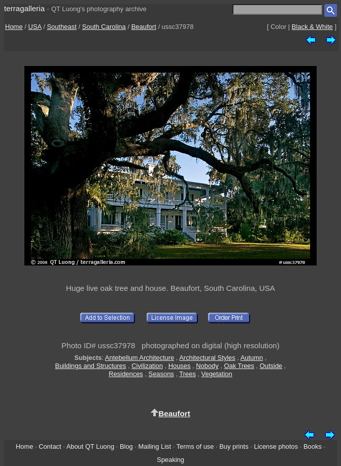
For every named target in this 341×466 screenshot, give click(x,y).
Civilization (147, 366)
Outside (271, 366)
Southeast (62, 26)
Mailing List (155, 446)
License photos (276, 446)
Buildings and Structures (90, 366)
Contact (50, 446)
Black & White (312, 26)
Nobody (207, 366)
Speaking (170, 459)
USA (35, 26)
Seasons (161, 374)
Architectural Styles (207, 357)
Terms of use (195, 446)
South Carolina (104, 26)
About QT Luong (90, 446)
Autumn (252, 357)
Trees (187, 374)
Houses (179, 366)
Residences (126, 374)
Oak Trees (239, 366)
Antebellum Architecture (139, 357)
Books (312, 446)
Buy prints (233, 446)
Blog (126, 446)
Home (14, 26)
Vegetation (216, 374)
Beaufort (143, 26)
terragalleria (24, 8)
